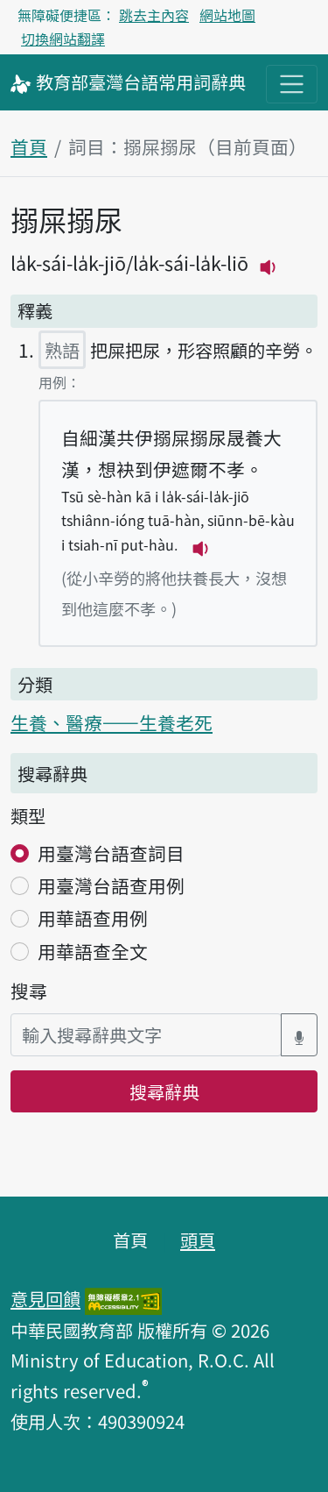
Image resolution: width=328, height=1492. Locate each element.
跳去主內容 (154, 14)
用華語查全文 (93, 951)
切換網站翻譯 (63, 38)
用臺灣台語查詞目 (111, 853)
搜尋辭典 (164, 1091)
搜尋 (28, 990)
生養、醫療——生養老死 (111, 722)
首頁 (28, 146)
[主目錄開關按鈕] (292, 84)
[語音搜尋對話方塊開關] (299, 1034)
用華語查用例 (93, 918)
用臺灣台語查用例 (111, 885)
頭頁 (197, 1239)
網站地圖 (227, 14)
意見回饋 (45, 1298)
